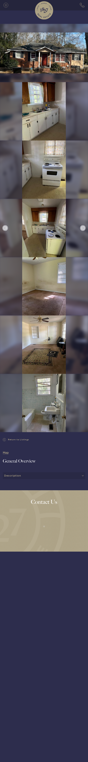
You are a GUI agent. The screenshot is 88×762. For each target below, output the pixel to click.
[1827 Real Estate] (44, 10)
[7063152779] (82, 5)
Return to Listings (16, 439)
